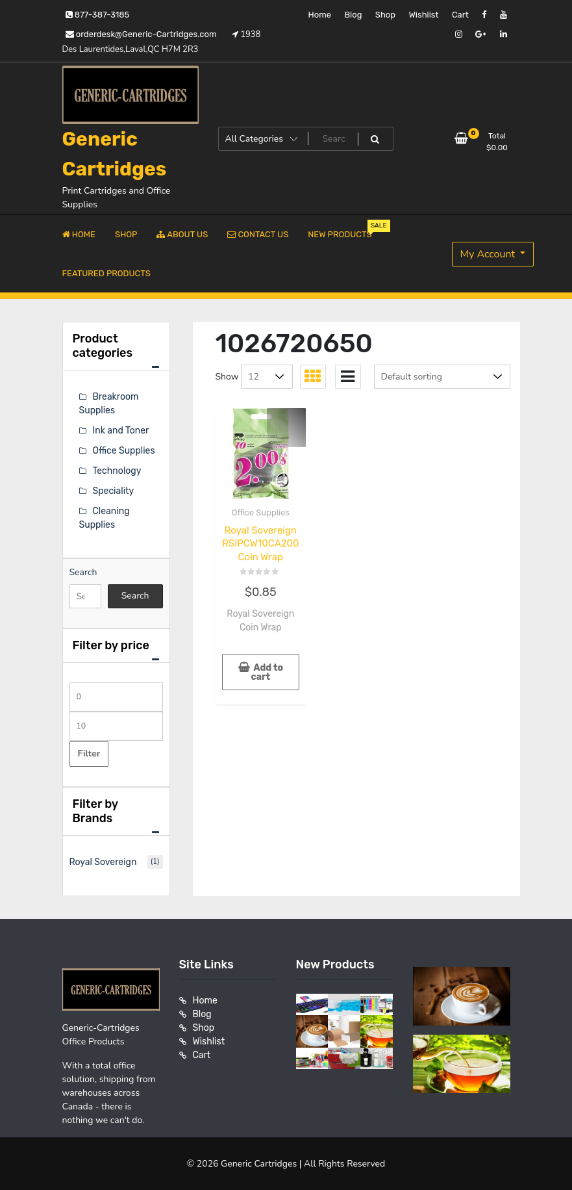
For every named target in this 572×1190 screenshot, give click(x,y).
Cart (460, 14)
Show (227, 376)
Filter (89, 753)
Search (83, 572)
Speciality (113, 491)
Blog (353, 14)
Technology (117, 470)
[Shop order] (442, 377)
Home (319, 14)
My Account (489, 254)
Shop (385, 14)
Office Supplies (261, 512)
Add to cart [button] (267, 672)
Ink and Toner (121, 430)
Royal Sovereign (103, 862)
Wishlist (423, 14)
